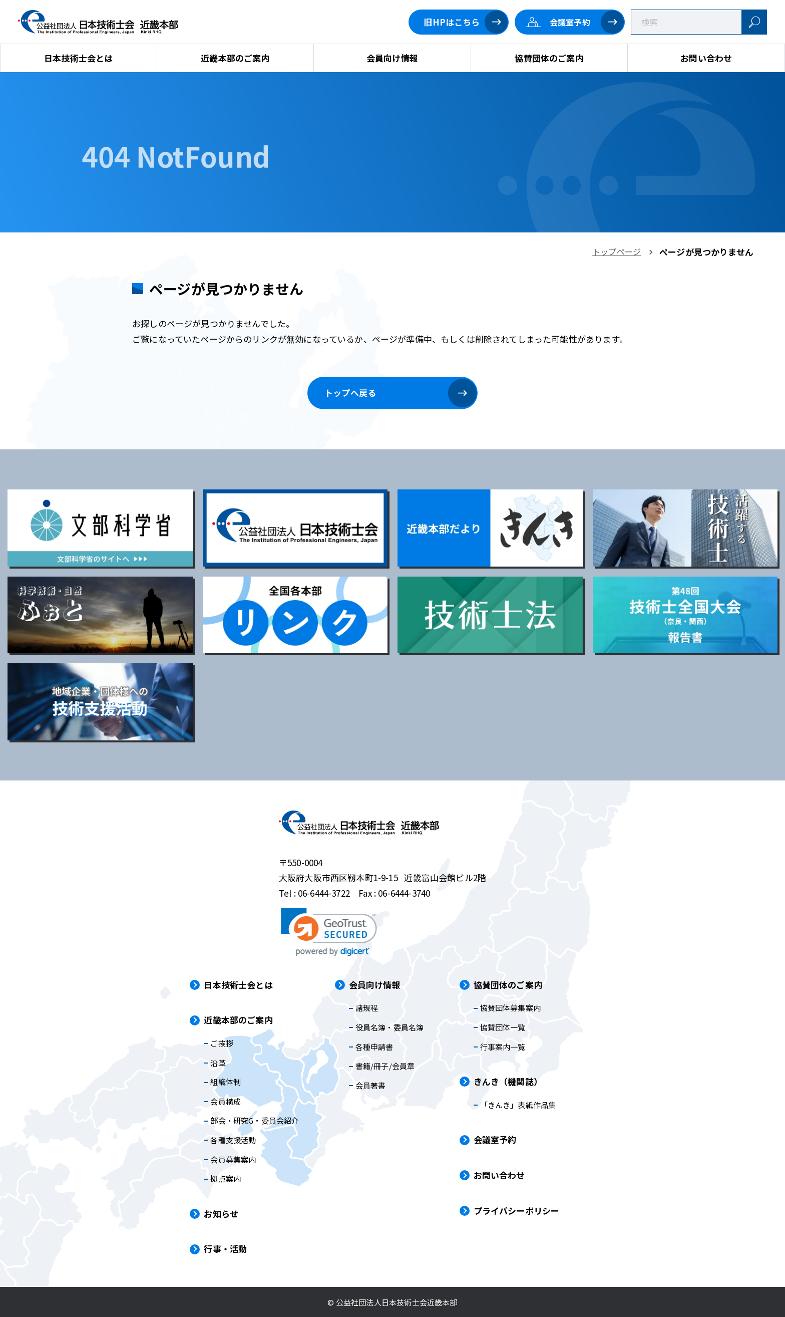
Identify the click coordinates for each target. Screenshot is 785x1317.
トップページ (616, 251)
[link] (329, 932)
